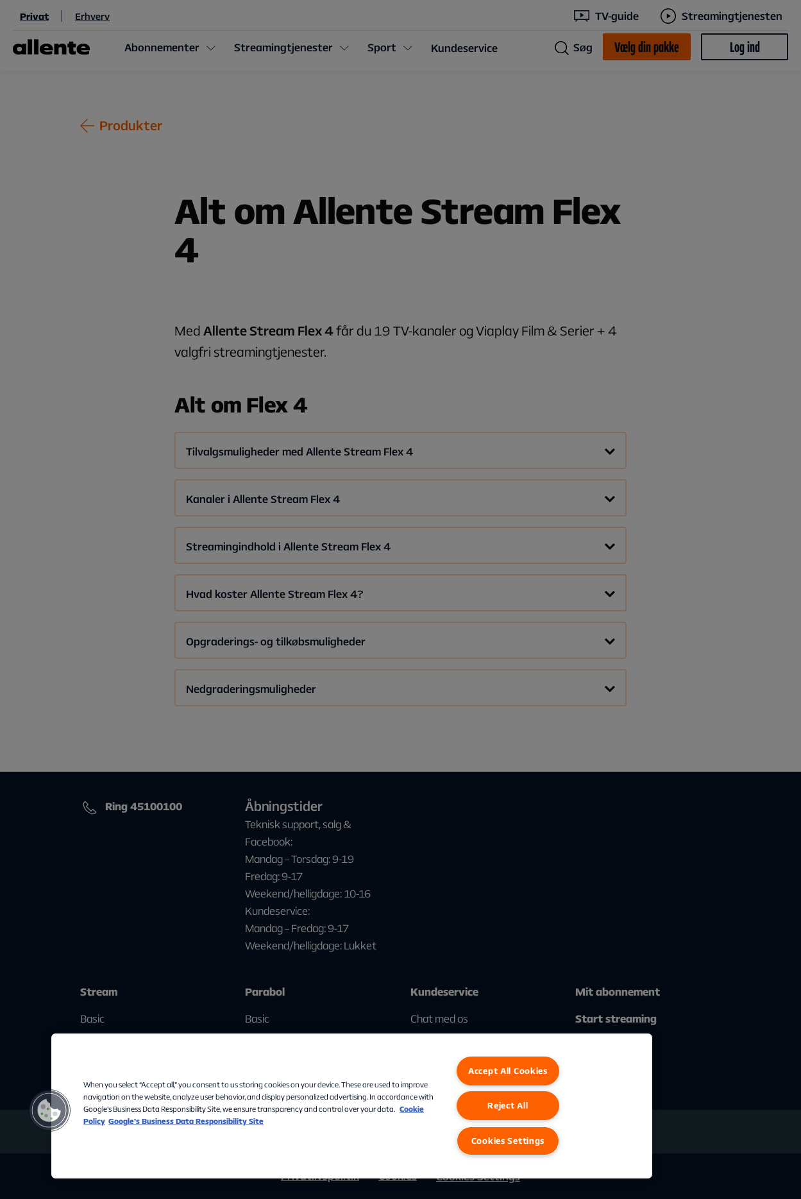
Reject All (507, 1105)
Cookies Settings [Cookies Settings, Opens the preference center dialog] (508, 1140)
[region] (351, 1105)
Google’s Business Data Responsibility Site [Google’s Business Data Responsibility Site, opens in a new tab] (186, 1121)
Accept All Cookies (508, 1071)
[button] (49, 1110)
